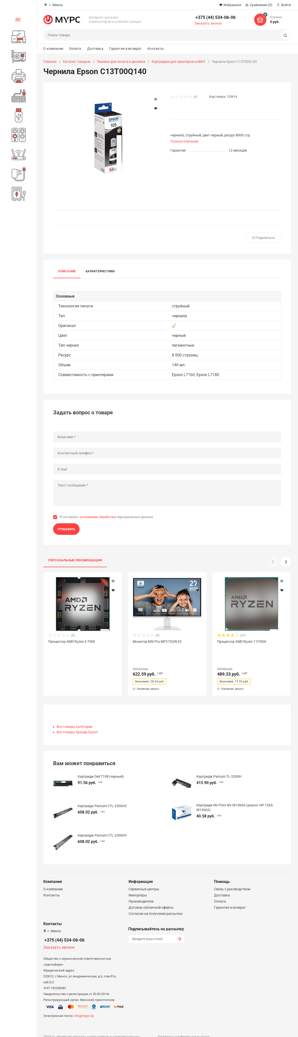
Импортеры (138, 886)
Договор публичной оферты (151, 899)
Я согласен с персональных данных (106, 517)
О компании (53, 49)
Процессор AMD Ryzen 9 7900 (71, 641)
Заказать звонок (208, 23)
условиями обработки (98, 517)
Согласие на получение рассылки (155, 905)
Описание (67, 271)
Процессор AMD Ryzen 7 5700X (241, 641)
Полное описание (184, 141)
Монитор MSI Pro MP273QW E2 (157, 641)
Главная (50, 62)
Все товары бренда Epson (77, 723)
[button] (286, 562)
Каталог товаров (76, 62)
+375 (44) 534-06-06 (215, 17)
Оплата (75, 49)
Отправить (66, 529)
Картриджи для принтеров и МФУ (178, 62)
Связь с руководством (232, 880)
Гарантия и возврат (125, 49)
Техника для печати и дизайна (121, 62)
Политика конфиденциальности (184, 1028)
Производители (141, 892)
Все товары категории (74, 718)
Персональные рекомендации (75, 560)
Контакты (155, 49)
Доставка (95, 49)
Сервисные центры (144, 880)
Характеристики (100, 271)
